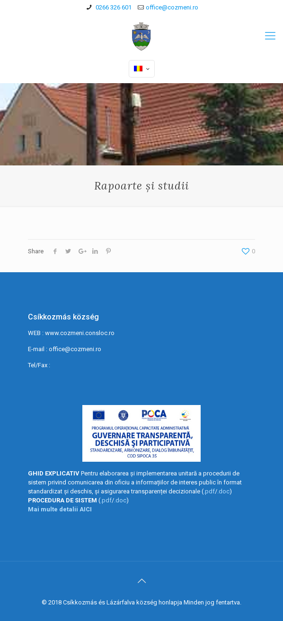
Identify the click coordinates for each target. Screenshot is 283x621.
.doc (223, 491)
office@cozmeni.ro (172, 7)
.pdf (209, 491)
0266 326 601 (113, 7)
